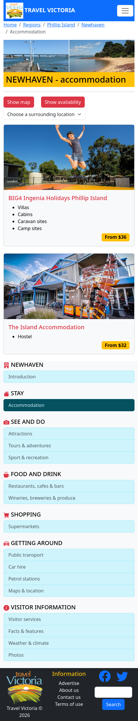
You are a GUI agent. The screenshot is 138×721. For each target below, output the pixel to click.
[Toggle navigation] (125, 11)
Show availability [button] (63, 102)
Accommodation (26, 405)
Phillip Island (61, 25)
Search (113, 704)
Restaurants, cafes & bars (36, 486)
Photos (16, 655)
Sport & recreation (28, 457)
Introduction (22, 376)
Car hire (17, 567)
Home (10, 25)
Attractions (20, 433)
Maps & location (26, 591)
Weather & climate (28, 643)
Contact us (69, 697)
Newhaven (93, 25)
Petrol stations (24, 579)
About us (69, 690)
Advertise (69, 683)
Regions (31, 25)
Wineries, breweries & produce (41, 498)
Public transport (25, 555)
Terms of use (69, 704)
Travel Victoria (40, 11)
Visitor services (24, 619)
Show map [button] (18, 102)
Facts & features (26, 631)
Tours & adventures (29, 445)
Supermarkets (23, 526)
